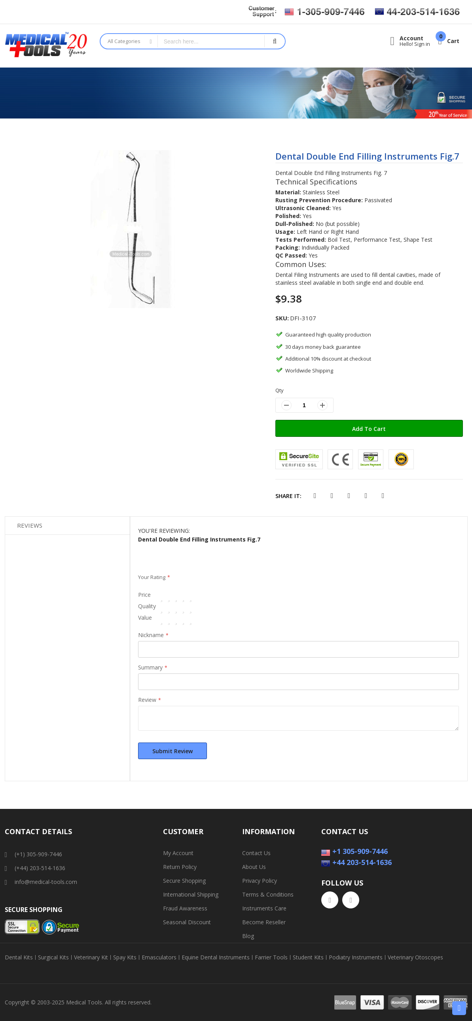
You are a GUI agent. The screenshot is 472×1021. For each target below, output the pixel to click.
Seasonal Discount (187, 922)
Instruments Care (264, 908)
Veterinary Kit (91, 957)
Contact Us (256, 853)
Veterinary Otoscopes (415, 957)
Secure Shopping (184, 880)
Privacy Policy (259, 880)
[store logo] (46, 45)
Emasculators (159, 957)
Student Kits (308, 957)
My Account (178, 853)
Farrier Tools (271, 957)
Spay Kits (124, 957)
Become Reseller (264, 922)
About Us (254, 867)
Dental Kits (19, 957)
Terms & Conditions (268, 894)
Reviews (29, 525)
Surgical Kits (53, 957)
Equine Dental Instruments (216, 957)
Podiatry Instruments (356, 957)
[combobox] (211, 41)
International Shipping (190, 894)
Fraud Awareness (185, 908)
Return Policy (180, 867)
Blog (248, 936)
